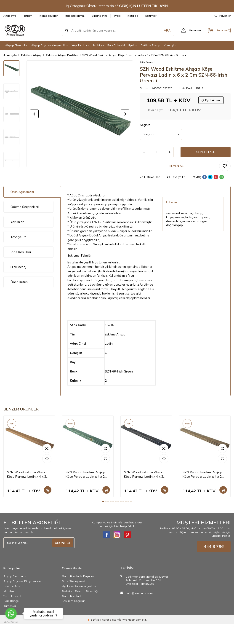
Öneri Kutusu (20, 285)
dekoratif (172, 224)
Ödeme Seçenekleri (25, 210)
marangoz (200, 224)
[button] (34, 114)
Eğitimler (150, 15)
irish (196, 220)
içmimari (186, 224)
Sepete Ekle (206, 153)
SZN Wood (147, 62)
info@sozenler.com (140, 596)
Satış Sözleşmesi (73, 584)
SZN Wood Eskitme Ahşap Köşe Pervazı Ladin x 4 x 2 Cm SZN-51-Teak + (27, 477)
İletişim (28, 15)
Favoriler (223, 15)
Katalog (133, 15)
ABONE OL (63, 546)
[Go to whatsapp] (11, 613)
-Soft (92, 622)
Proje (117, 15)
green (205, 220)
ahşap (198, 216)
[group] (80, 114)
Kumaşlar (170, 45)
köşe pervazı (175, 220)
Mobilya (98, 45)
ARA (159, 30)
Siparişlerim (99, 15)
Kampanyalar (49, 15)
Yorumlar (17, 224)
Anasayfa (9, 15)
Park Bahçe (11, 603)
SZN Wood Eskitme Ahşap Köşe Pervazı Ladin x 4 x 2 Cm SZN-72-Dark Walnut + (203, 477)
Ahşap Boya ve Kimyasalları (49, 45)
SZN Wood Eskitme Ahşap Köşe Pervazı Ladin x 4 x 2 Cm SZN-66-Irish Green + (85, 477)
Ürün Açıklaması (22, 195)
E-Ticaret (103, 622)
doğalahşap (174, 228)
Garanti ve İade (72, 598)
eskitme (186, 216)
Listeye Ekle (150, 179)
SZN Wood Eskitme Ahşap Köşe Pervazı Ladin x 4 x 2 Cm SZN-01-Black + (144, 477)
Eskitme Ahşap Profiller (62, 55)
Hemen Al (176, 168)
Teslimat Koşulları (73, 603)
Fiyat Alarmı (210, 100)
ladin (188, 220)
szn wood (173, 216)
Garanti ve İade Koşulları (78, 579)
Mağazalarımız (75, 15)
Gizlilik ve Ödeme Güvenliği (80, 593)
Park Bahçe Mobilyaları (122, 45)
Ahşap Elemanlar (16, 45)
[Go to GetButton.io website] (11, 622)
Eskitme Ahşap (150, 45)
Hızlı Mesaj (18, 270)
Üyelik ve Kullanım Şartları (79, 589)
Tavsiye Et (176, 179)
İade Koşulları (21, 255)
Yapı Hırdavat (81, 45)
